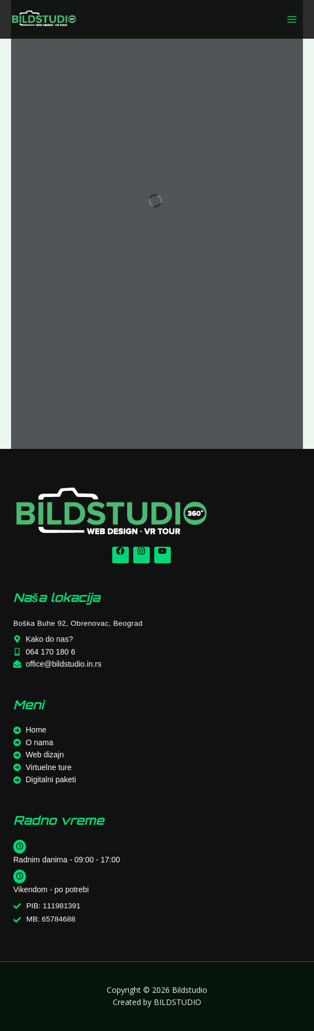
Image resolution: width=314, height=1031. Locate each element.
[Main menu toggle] (292, 19)
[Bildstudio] (44, 18)
